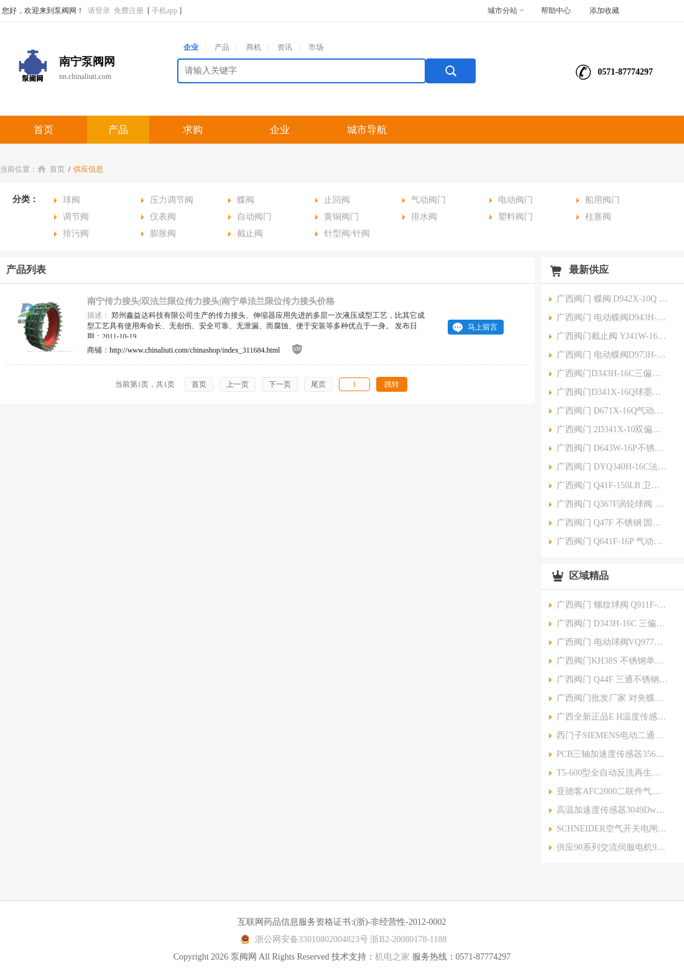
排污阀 (76, 233)
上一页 (237, 384)
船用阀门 (602, 200)
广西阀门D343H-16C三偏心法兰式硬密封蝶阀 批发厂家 (612, 373)
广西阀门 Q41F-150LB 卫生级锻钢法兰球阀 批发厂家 (612, 485)
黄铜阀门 (341, 216)
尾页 (318, 384)
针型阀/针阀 (347, 233)
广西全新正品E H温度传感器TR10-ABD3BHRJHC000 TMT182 (612, 716)
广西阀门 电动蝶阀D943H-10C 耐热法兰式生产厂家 (612, 317)
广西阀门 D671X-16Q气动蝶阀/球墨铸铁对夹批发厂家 (612, 410)
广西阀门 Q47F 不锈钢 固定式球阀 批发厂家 (612, 522)
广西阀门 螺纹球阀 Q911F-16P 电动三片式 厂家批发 (612, 604)
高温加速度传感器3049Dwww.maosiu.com (612, 810)
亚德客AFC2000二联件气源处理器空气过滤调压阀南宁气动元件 (612, 791)
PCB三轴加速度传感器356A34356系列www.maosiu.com (612, 754)
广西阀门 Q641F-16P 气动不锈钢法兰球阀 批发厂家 (612, 541)
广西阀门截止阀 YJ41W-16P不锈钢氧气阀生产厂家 (612, 336)
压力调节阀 (171, 200)
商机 (253, 47)
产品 (222, 47)
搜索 (451, 70)
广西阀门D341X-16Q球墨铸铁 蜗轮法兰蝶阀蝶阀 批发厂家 (612, 392)
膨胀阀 (163, 233)
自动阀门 (254, 216)
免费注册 (129, 10)
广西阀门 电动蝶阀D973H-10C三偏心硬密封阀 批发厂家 (612, 354)
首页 (43, 129)
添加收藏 (604, 10)
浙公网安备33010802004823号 (302, 939)
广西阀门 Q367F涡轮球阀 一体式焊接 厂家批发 (612, 504)
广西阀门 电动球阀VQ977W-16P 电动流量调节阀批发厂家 (612, 642)
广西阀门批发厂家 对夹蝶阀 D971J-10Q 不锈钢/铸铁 (612, 698)
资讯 (284, 47)
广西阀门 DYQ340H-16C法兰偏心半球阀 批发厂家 (612, 466)
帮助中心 (556, 10)
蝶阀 (245, 200)
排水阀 (424, 216)
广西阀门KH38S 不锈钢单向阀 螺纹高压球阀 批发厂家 (612, 660)
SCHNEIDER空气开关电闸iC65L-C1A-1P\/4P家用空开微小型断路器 (612, 828)
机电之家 (392, 956)
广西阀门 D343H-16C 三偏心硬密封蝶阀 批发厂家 (612, 623)
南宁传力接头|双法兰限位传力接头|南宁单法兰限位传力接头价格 (211, 301)
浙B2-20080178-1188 (408, 939)
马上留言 (482, 327)
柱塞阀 (598, 216)
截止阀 (250, 233)
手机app (164, 10)
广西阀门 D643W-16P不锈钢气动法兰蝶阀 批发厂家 (612, 448)
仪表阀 (163, 216)
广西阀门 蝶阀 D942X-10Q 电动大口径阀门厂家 (612, 298)
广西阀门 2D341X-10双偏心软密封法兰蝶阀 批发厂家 (612, 429)
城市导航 (367, 129)
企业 (190, 47)
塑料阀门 (515, 216)
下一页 (280, 384)
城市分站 (506, 10)
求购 (193, 129)
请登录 (99, 10)
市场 (315, 47)
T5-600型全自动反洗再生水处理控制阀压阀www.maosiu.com (612, 772)
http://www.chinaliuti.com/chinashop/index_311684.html (194, 350)
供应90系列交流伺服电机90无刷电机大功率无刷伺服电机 (612, 847)
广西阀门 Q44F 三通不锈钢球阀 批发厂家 (612, 679)
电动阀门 (515, 200)
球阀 (71, 200)
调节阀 (76, 216)
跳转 (391, 384)
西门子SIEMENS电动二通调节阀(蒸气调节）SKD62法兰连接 (612, 735)
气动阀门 (428, 200)
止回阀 (337, 200)
